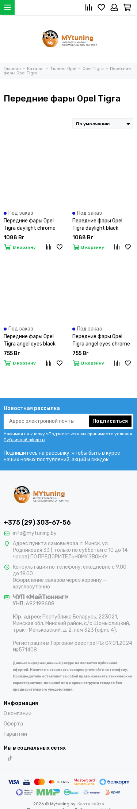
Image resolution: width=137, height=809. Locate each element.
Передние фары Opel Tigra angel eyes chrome (101, 340)
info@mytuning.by (35, 533)
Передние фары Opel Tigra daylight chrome (30, 224)
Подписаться (110, 421)
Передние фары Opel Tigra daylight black (97, 224)
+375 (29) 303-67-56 (37, 522)
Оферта (13, 724)
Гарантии (15, 734)
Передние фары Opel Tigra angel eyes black (30, 340)
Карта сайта (90, 803)
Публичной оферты (24, 439)
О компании (17, 713)
